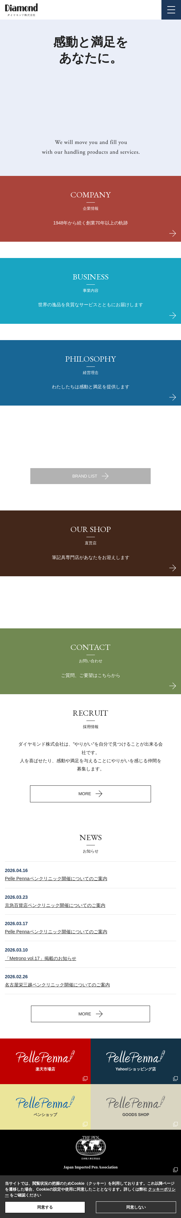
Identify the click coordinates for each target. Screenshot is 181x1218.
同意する (45, 1207)
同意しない (136, 1207)
